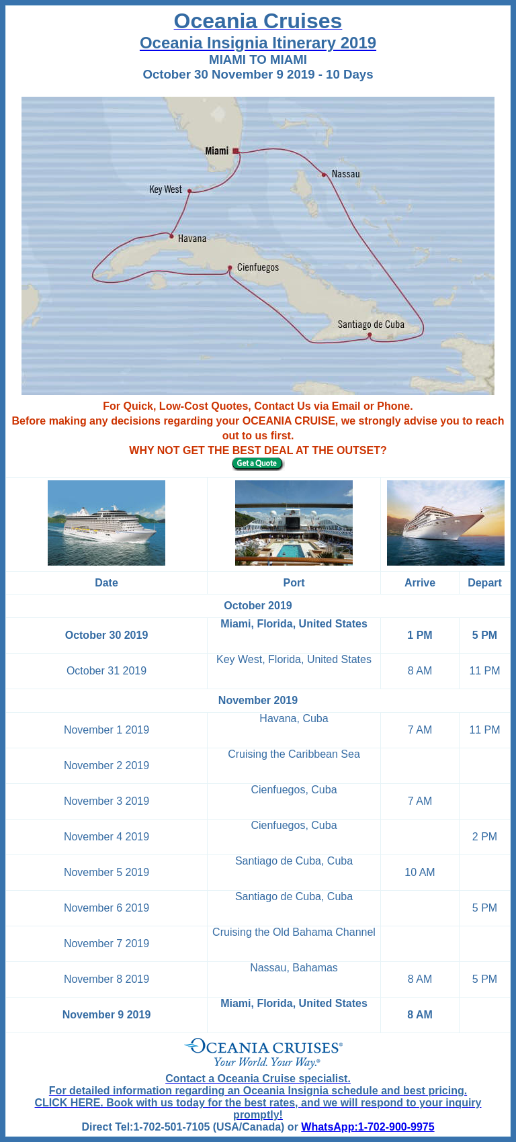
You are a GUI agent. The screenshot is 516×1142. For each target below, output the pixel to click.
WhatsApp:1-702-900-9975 (367, 1127)
